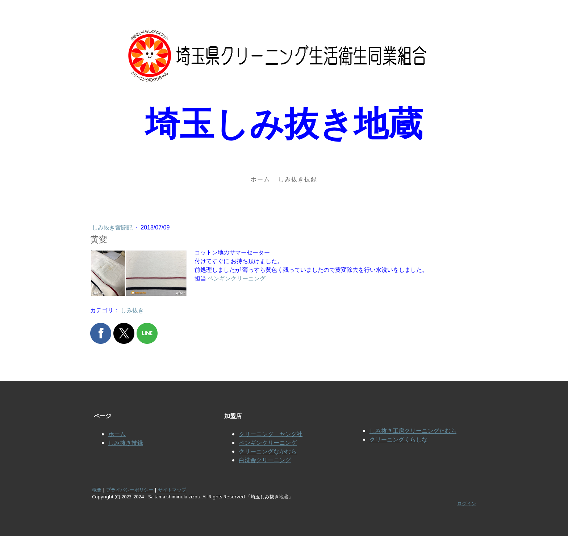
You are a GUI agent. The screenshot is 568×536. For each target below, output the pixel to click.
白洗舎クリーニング (265, 460)
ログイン (466, 503)
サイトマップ (172, 489)
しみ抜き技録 (297, 179)
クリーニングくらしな (398, 439)
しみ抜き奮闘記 (113, 227)
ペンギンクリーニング (237, 278)
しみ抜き (132, 310)
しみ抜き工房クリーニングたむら (412, 431)
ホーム (260, 179)
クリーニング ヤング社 (270, 434)
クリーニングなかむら (268, 451)
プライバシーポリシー (129, 489)
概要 (96, 489)
